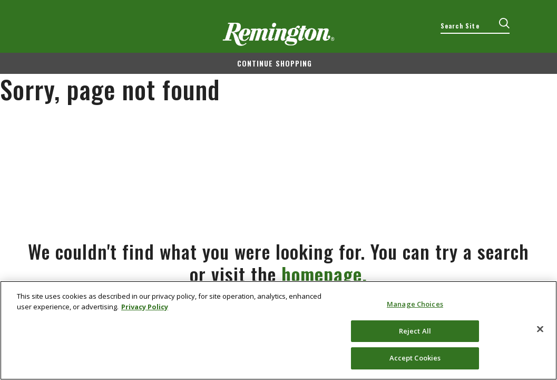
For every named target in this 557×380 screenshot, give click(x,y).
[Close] (540, 329)
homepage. (324, 274)
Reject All (415, 331)
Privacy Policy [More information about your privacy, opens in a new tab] (144, 306)
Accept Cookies (415, 358)
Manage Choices (415, 304)
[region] (278, 330)
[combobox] (475, 26)
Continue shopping (274, 63)
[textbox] (475, 26)
